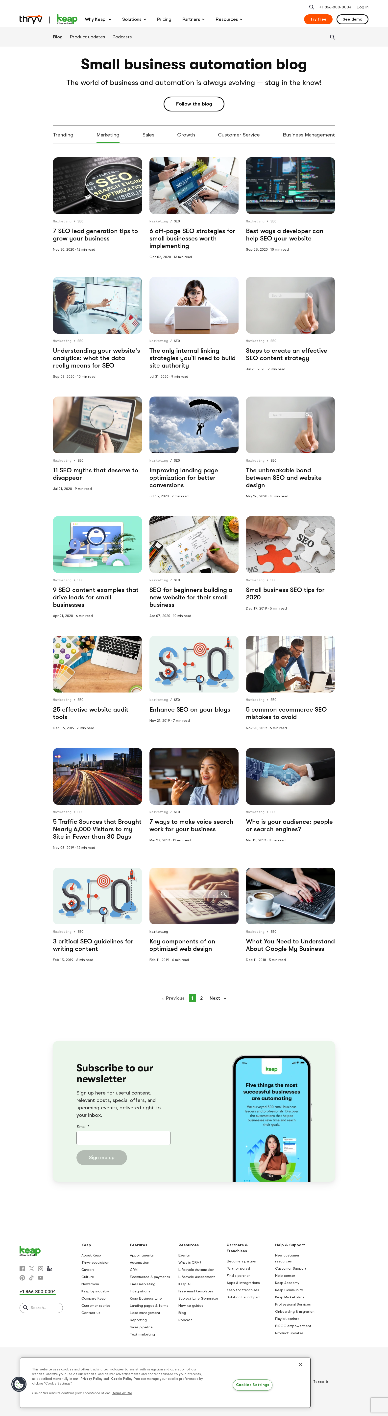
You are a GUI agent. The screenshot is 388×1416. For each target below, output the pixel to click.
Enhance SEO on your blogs (189, 709)
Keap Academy (287, 1283)
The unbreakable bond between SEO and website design (284, 478)
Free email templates (195, 1291)
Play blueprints (287, 1319)
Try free (318, 19)
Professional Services (293, 1304)
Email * (82, 1126)
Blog (58, 37)
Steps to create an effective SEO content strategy (286, 354)
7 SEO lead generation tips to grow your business (95, 234)
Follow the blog (194, 104)
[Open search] (311, 7)
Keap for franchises (243, 1290)
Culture (87, 1277)
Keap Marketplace (290, 1297)
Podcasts (122, 37)
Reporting (138, 1320)
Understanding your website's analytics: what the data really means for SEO (96, 358)
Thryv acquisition (95, 1262)
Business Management (309, 135)
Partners (191, 19)
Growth (186, 135)
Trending (63, 135)
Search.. (38, 1307)
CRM (134, 1270)
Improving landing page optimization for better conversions (183, 478)
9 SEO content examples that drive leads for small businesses (96, 597)
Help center (285, 1276)
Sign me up (102, 1157)
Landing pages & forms (149, 1306)
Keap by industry (95, 1291)
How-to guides (190, 1306)
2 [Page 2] (201, 998)
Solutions (132, 19)
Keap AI (184, 1284)
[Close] (300, 1364)
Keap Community (289, 1290)
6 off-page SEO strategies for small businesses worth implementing (192, 238)
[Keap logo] (48, 19)
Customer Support (291, 1268)
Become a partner (242, 1261)
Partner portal (238, 1268)
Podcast (185, 1320)
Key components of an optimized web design (182, 945)
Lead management (145, 1313)
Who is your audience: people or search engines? (289, 825)
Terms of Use (122, 1393)
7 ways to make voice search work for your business (191, 825)
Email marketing (142, 1284)
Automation (139, 1262)
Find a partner (238, 1276)
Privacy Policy (91, 1379)
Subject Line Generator (198, 1298)
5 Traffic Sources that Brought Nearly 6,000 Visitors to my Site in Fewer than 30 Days (97, 829)
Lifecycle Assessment (196, 1277)
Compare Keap (93, 1298)
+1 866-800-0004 (38, 1291)
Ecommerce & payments (150, 1277)
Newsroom (90, 1284)
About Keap (91, 1255)
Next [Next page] (219, 997)
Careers (88, 1270)
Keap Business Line (146, 1298)
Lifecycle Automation (196, 1270)
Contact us (90, 1313)
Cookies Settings (252, 1385)
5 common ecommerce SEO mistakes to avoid (286, 713)
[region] (165, 1382)
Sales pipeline (141, 1327)
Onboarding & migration (295, 1311)
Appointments (142, 1255)
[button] (19, 1384)
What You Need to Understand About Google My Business (290, 945)
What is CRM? (189, 1262)
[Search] (332, 37)
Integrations (140, 1291)
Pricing (164, 19)
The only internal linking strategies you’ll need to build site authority (192, 358)
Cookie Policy (121, 1379)
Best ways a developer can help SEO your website (284, 234)
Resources (227, 19)
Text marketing (142, 1334)
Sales (148, 135)
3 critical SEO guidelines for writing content (93, 945)
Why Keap (96, 19)
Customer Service (239, 135)
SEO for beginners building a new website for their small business (190, 597)
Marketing (108, 135)
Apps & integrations (243, 1283)
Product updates (87, 37)
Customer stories (96, 1306)
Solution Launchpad (243, 1297)
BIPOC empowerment (293, 1326)
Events (184, 1255)
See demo (352, 19)
